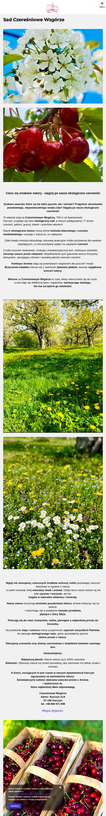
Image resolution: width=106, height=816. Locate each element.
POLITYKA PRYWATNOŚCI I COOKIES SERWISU (30, 794)
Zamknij (15, 806)
